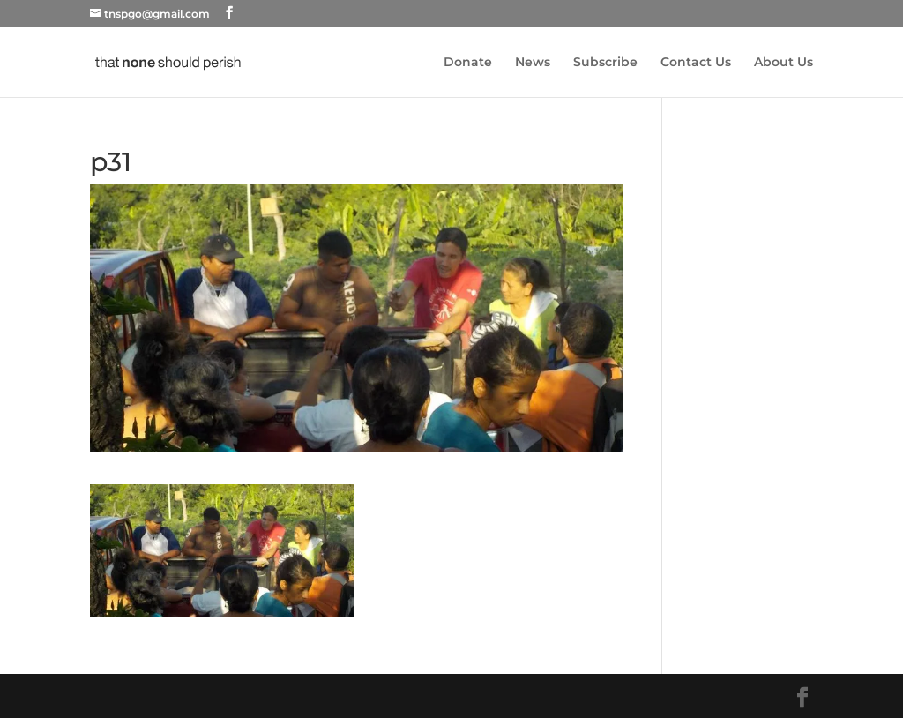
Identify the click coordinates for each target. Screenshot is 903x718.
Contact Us (695, 63)
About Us (783, 63)
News (532, 63)
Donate (468, 63)
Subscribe (605, 63)
